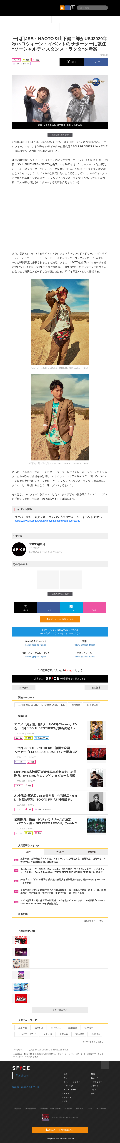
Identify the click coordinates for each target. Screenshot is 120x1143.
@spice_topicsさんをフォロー (27, 1087)
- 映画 (64, 1101)
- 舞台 (64, 1078)
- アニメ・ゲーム (69, 1090)
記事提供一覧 (31, 1108)
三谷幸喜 (21, 1027)
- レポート (94, 1086)
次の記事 (99, 687)
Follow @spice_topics (35, 645)
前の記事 (21, 687)
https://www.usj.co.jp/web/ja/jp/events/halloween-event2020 (47, 520)
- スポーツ (66, 1097)
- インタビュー (96, 1082)
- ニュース (94, 1078)
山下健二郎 (91, 705)
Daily (28, 852)
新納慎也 (71, 1027)
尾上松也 (46, 1034)
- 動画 (92, 1074)
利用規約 (79, 1108)
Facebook (22, 1075)
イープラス (18, 1050)
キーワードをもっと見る (94, 1042)
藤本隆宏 (78, 1034)
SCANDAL (54, 1027)
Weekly (60, 852)
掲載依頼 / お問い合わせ (50, 1108)
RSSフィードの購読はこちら (62, 619)
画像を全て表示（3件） (60, 135)
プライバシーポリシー (96, 1108)
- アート (65, 1093)
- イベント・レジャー (71, 1082)
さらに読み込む (69, 1010)
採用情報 (68, 1108)
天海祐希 (62, 1034)
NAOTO (74, 705)
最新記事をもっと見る (95, 921)
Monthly (92, 852)
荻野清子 (87, 1027)
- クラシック (67, 1086)
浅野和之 (37, 1027)
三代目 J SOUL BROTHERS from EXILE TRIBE (40, 705)
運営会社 (18, 1108)
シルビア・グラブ (26, 1034)
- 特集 (92, 1093)
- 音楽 (64, 1074)
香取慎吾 (94, 1034)
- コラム (93, 1090)
